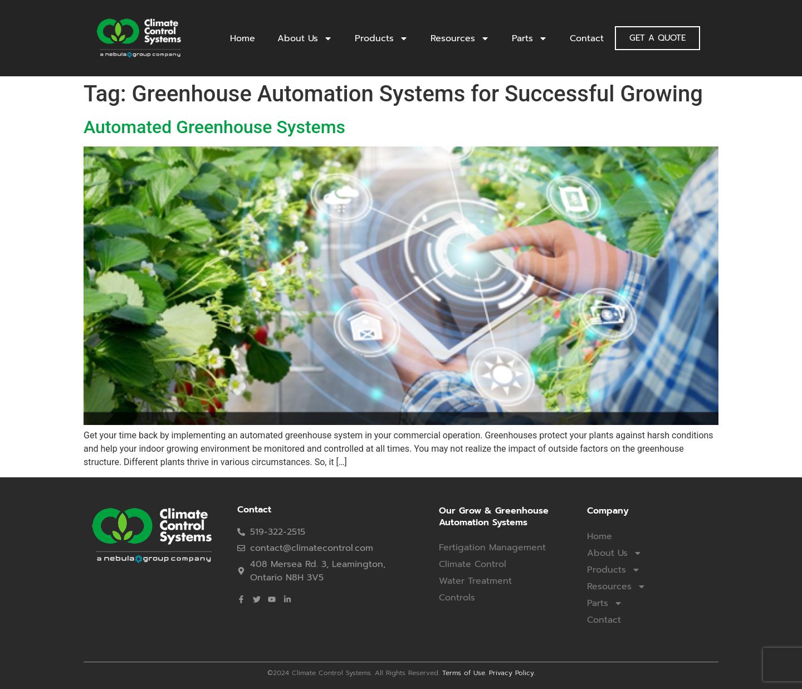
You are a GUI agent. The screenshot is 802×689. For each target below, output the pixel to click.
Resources (460, 38)
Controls (457, 597)
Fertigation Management (492, 547)
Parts (529, 38)
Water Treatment (475, 581)
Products (381, 38)
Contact (587, 38)
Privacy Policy (511, 673)
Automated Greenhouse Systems (214, 127)
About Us (304, 38)
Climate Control (472, 564)
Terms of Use (463, 673)
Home (242, 38)
